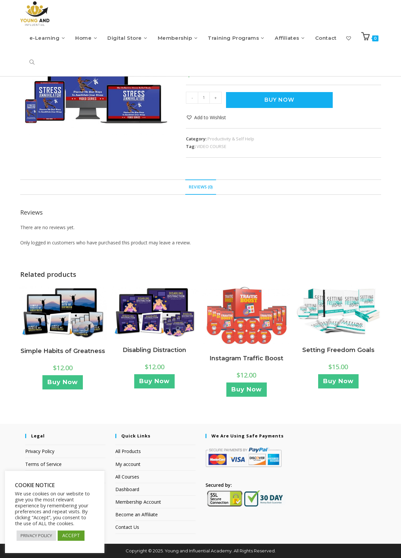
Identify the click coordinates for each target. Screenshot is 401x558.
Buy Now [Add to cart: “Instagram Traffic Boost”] (246, 389)
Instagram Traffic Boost (246, 358)
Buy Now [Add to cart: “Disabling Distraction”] (154, 381)
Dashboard (127, 489)
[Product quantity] (204, 98)
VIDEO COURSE (211, 146)
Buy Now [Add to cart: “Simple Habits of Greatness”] (62, 382)
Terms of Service (43, 464)
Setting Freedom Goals (338, 350)
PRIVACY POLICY (36, 535)
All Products (128, 451)
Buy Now (279, 100)
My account (128, 464)
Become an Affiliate (136, 514)
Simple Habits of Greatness (63, 351)
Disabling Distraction (154, 350)
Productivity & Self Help (230, 139)
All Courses (127, 477)
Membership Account (138, 502)
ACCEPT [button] (71, 535)
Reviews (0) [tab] (201, 187)
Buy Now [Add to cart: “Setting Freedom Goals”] (338, 381)
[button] (206, 117)
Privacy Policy (39, 451)
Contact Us (127, 527)
